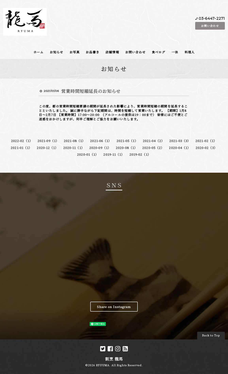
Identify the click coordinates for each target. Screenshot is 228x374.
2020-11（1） (74, 147)
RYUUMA (103, 365)
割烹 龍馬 (114, 359)
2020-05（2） (153, 147)
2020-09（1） (100, 147)
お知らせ (56, 52)
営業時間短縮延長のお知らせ (91, 91)
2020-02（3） (206, 147)
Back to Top (211, 335)
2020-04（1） (180, 147)
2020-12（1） (47, 147)
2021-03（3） (180, 140)
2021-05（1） (127, 140)
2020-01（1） (88, 154)
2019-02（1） (140, 154)
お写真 (75, 52)
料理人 (190, 52)
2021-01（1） (21, 147)
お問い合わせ (210, 26)
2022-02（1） (22, 140)
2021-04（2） (154, 140)
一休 (174, 52)
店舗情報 (112, 52)
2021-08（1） (74, 140)
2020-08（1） (127, 147)
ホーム (38, 52)
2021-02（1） (206, 140)
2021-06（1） (101, 140)
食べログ (158, 52)
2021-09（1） (48, 140)
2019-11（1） (113, 154)
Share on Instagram (114, 306)
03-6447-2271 (212, 18)
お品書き (92, 52)
